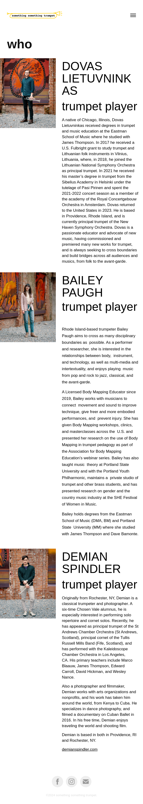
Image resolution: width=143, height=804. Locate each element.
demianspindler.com (80, 749)
